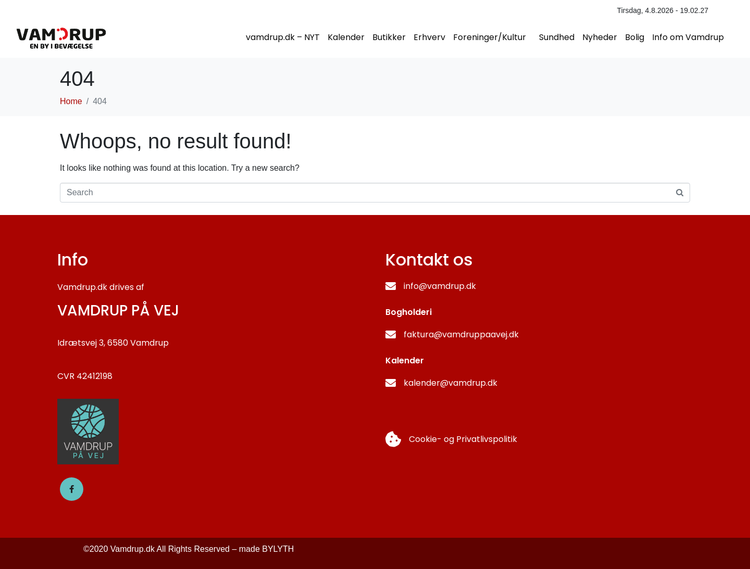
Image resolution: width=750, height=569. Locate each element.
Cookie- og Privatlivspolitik (463, 439)
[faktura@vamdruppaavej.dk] (390, 335)
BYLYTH (278, 549)
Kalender (346, 37)
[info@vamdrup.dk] (390, 286)
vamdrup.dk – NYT (283, 37)
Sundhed (556, 37)
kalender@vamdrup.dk (450, 383)
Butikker (389, 37)
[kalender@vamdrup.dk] (390, 383)
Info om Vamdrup (688, 37)
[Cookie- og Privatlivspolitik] (393, 439)
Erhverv (429, 37)
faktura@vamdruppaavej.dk (461, 334)
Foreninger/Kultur (489, 37)
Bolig (634, 37)
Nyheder (599, 37)
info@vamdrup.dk (440, 286)
